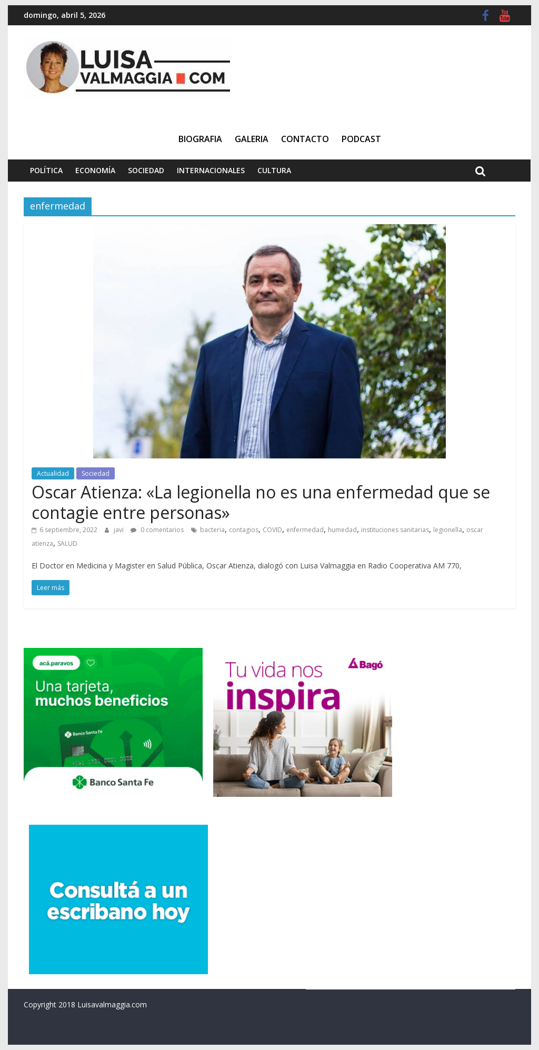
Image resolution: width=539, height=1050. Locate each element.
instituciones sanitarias (395, 529)
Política (46, 170)
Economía (95, 170)
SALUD (67, 543)
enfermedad (305, 529)
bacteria (212, 529)
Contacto (305, 139)
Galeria (251, 139)
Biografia (200, 139)
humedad (342, 529)
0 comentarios (157, 529)
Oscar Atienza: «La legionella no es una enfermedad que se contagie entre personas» (261, 502)
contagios (243, 529)
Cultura (274, 170)
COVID (272, 529)
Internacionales (211, 170)
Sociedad (146, 170)
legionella (447, 529)
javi (119, 529)
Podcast (361, 139)
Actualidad (53, 473)
